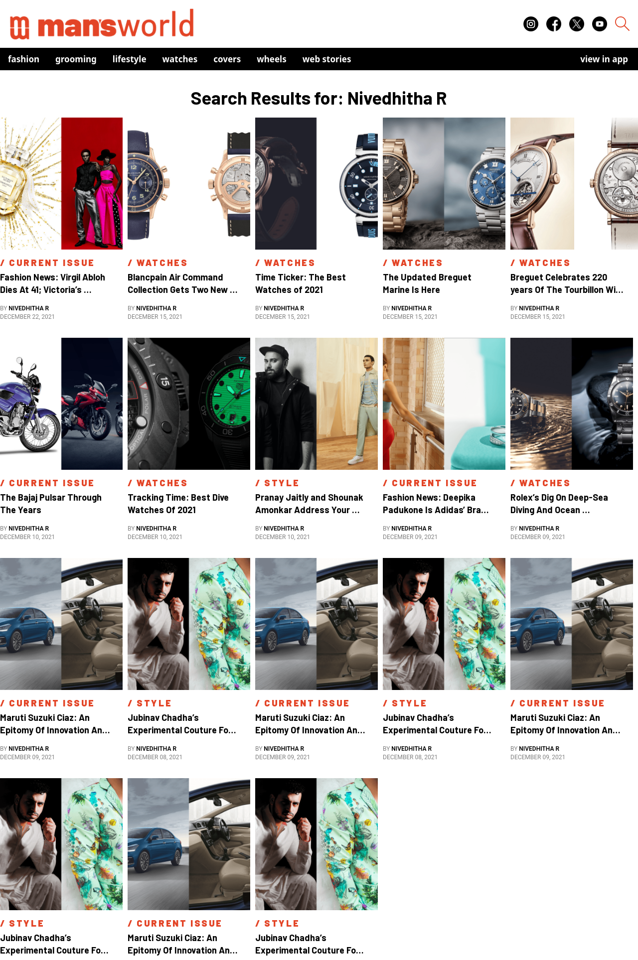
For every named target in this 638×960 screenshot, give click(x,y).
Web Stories (327, 59)
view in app (604, 59)
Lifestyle (130, 59)
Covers (227, 59)
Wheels (272, 59)
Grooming (76, 59)
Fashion (23, 59)
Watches (180, 59)
